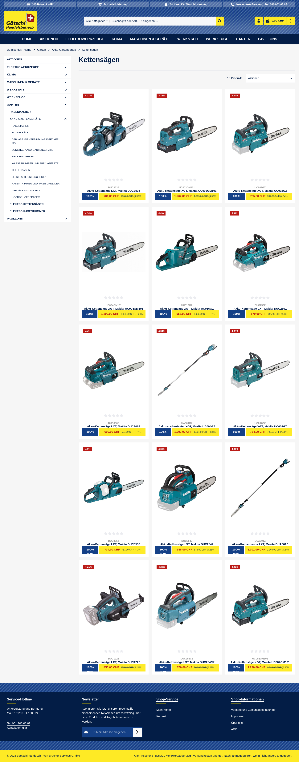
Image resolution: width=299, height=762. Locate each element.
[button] (65, 67)
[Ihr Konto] (258, 21)
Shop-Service (167, 700)
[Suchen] (211, 21)
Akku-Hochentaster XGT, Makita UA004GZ (186, 426)
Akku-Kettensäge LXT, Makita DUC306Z (113, 426)
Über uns (237, 723)
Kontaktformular (17, 728)
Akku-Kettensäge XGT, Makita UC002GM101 (260, 662)
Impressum (238, 716)
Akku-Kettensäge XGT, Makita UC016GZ (187, 309)
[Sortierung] (270, 78)
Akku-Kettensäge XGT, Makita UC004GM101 (113, 309)
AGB (234, 729)
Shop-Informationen (247, 700)
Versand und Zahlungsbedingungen (253, 710)
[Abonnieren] (137, 732)
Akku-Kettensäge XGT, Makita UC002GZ (260, 191)
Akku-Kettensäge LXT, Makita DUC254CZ (187, 662)
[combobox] (154, 21)
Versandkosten (202, 756)
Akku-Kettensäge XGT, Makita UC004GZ (260, 426)
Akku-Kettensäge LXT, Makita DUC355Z (113, 544)
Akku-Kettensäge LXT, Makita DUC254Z (186, 544)
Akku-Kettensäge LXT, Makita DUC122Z (113, 662)
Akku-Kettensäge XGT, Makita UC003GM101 (187, 191)
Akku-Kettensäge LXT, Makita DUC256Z (260, 309)
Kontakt (161, 716)
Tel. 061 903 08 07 (18, 723)
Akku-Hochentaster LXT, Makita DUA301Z (260, 544)
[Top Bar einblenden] (290, 21)
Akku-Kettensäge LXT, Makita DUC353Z (113, 191)
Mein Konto (163, 710)
